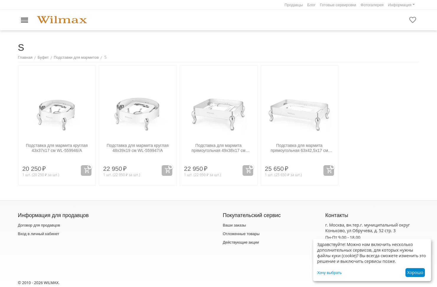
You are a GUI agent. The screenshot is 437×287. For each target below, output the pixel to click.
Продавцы (293, 5)
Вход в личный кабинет (38, 234)
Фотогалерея (372, 5)
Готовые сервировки (338, 5)
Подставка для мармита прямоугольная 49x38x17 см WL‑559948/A (218, 148)
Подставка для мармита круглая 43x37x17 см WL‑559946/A (57, 148)
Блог (311, 5)
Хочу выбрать (329, 272)
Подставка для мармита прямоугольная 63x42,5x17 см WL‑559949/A (299, 148)
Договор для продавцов (39, 225)
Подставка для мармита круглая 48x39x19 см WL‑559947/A (138, 148)
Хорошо (415, 272)
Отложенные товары (241, 234)
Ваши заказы (234, 225)
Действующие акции (241, 242)
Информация (400, 5)
